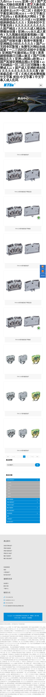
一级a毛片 (40, 672)
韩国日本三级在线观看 (17, 672)
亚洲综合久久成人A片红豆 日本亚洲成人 (23, 665)
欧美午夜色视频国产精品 (9, 667)
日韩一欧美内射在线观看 (35, 650)
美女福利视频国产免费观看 (17, 647)
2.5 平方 (9, 485)
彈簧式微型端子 (10, 502)
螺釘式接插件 (10, 507)
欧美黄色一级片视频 (23, 663)
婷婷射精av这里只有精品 (22, 692)
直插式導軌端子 (10, 479)
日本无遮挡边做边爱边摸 (23, 667)
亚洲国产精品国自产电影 (18, 652)
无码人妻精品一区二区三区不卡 (37, 654)
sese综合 (8, 674)
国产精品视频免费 (17, 656)
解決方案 (6, 586)
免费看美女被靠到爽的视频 (37, 667)
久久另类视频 (39, 670)
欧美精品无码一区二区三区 (15, 670)
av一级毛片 (23, 661)
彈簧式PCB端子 (10, 504)
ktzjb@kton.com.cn (10, 600)
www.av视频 (14, 663)
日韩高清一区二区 (31, 652)
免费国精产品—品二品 (39, 690)
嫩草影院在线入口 (16, 674)
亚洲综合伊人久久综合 (33, 661)
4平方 (9, 488)
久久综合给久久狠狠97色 (16, 688)
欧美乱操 (10, 650)
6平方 (9, 491)
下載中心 (6, 588)
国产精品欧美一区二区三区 (20, 679)
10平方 (9, 493)
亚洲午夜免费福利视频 (10, 694)
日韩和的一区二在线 (6, 656)
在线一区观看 (7, 690)
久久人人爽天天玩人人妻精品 (25, 687)
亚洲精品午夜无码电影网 (21, 654)
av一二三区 (25, 674)
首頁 (19, 102)
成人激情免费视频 (9, 683)
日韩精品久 (11, 654)
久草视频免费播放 (37, 694)
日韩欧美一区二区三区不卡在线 (10, 661)
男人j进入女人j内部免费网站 (11, 678)
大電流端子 (9, 518)
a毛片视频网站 (37, 687)
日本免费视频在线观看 (14, 681)
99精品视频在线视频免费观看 (23, 683)
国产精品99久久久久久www (20, 650)
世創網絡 (29, 617)
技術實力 (6, 583)
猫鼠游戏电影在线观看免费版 (8, 687)
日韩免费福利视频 (8, 659)
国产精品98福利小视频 (40, 649)
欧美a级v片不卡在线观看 (35, 679)
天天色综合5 (29, 649)
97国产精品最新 (15, 676)
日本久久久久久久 (20, 658)
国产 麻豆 (12, 658)
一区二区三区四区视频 (30, 672)
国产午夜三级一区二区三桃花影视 (32, 656)
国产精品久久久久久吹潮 (24, 694)
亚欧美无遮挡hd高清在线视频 (27, 678)
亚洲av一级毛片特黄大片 (27, 676)
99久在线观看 (33, 692)
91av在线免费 (21, 669)
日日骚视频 (3, 669)
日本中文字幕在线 (12, 669)
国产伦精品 (27, 688)
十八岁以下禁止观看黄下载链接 (29, 685)
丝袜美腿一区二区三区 (32, 658)
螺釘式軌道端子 (10, 510)
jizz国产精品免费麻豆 (29, 670)
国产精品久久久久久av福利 (7, 692)
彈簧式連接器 (10, 499)
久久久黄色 (4, 650)
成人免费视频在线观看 (17, 690)
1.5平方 (9, 482)
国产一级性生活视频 (35, 663)
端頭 (8, 516)
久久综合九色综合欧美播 (9, 685)
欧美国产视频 (28, 690)
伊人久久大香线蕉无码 (27, 681)
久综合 (18, 685)
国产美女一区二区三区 (31, 669)
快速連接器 (9, 513)
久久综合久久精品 (33, 674)
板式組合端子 (10, 521)
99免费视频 (41, 685)
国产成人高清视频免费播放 (21, 659)
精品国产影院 (7, 676)
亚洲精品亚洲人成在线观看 (18, 649)
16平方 (9, 496)
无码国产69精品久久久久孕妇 (33, 647)
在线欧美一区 (40, 678)
